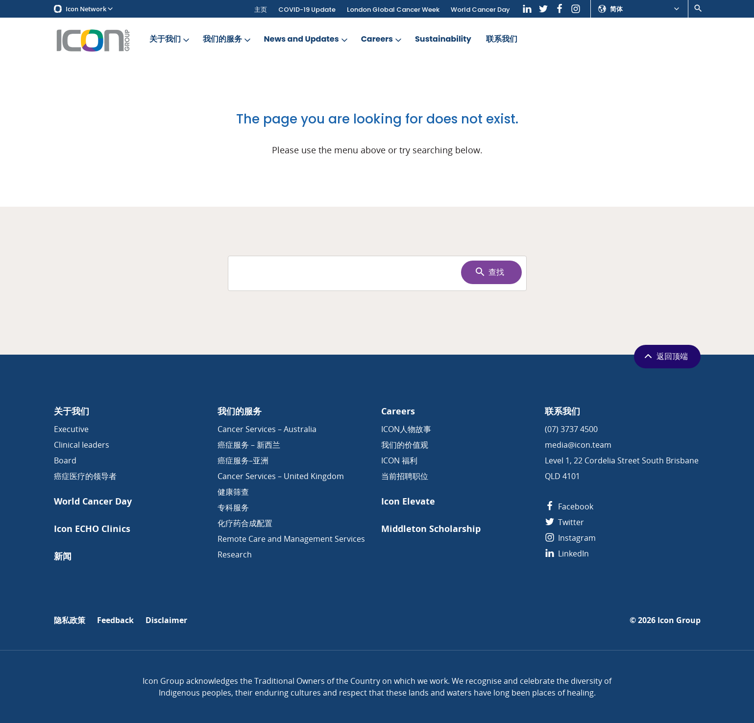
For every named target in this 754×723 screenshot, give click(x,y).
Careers (382, 39)
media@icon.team (578, 444)
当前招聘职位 (404, 476)
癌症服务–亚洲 (243, 460)
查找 (489, 272)
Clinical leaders (81, 444)
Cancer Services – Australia (267, 429)
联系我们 (501, 39)
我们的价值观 (404, 444)
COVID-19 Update (307, 9)
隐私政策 (69, 620)
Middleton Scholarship (431, 529)
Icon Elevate (408, 501)
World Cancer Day (480, 9)
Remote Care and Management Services (291, 538)
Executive (71, 429)
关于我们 (170, 39)
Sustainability (443, 39)
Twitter (564, 522)
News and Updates (306, 39)
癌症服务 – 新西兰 (249, 444)
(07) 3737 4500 (571, 429)
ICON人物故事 (406, 429)
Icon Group (679, 620)
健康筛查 (233, 491)
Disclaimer (166, 620)
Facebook (569, 506)
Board (65, 460)
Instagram (570, 537)
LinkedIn (567, 553)
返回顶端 (665, 356)
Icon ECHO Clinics (92, 529)
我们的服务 (227, 39)
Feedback (115, 620)
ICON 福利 (399, 460)
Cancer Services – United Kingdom (281, 476)
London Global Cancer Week (393, 9)
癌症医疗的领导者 (85, 476)
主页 (260, 9)
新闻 (63, 556)
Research (235, 554)
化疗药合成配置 (245, 523)
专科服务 (233, 507)
